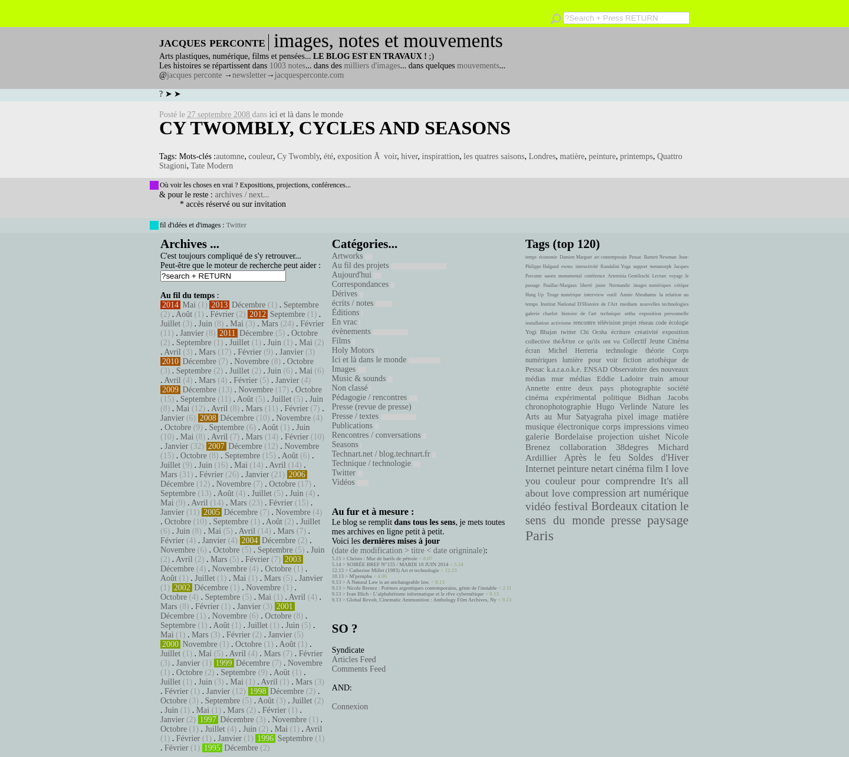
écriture (621, 331)
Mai (189, 304)
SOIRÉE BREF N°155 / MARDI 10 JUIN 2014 (397, 564)
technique (610, 313)
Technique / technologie (376, 463)
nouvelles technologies (664, 304)
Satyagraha (594, 416)
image (649, 416)
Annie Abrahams (638, 294)
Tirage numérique (564, 294)
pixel (625, 416)
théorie (655, 350)
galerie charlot (541, 313)
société (678, 388)
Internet (540, 469)
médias (580, 379)
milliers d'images (372, 65)
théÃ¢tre (564, 341)
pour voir (603, 360)
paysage (668, 520)
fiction (632, 360)
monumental (570, 276)
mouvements (478, 65)
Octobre (304, 333)
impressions (644, 426)
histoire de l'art (578, 313)
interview (594, 294)
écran (532, 350)
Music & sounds (362, 378)
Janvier (191, 333)
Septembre (301, 304)
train (657, 379)
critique (681, 285)
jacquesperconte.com (309, 75)
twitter (568, 332)
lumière (572, 359)
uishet (649, 436)
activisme (561, 323)
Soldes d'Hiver (658, 457)
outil (612, 294)
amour (679, 379)
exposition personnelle (664, 313)
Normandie (619, 285)
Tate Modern (211, 165)
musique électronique (562, 426)
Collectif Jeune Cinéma (656, 341)
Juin (205, 323)
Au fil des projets (389, 265)
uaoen (549, 276)
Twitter (236, 225)
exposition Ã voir (367, 156)
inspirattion (441, 156)
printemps (636, 156)
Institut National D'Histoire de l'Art (579, 304)
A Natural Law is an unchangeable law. (388, 582)
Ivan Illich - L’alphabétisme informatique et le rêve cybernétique (415, 594)
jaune (600, 285)
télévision (609, 322)
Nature (663, 406)
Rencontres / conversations (379, 435)
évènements (370, 331)
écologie (679, 322)
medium (628, 304)
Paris (539, 535)
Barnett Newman (660, 257)
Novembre (251, 361)
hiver (409, 156)
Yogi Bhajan (541, 332)
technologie (621, 350)
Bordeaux (614, 506)
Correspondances (363, 284)
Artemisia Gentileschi (629, 276)
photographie (641, 388)
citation (659, 506)
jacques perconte (194, 75)
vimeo (678, 426)
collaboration (583, 447)
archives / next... (242, 194)
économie (548, 257)
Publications (355, 425)
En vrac (346, 322)
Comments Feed (359, 669)
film (654, 468)
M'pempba (361, 576)
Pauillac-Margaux (560, 285)
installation (537, 323)
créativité (646, 331)
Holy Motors (354, 350)
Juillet (170, 323)
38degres (632, 447)
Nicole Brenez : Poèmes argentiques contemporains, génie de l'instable (422, 588)
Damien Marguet (576, 257)
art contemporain (610, 257)
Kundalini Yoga (616, 266)
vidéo (538, 506)
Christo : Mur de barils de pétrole (382, 558)
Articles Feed (354, 659)
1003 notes (287, 65)
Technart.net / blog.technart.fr (384, 453)
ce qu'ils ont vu (599, 341)
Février (221, 314)
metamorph (660, 266)
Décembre (249, 304)
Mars (269, 323)
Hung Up (534, 294)
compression (599, 493)
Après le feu (592, 457)
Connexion (350, 706)
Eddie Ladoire (620, 379)
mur (557, 379)
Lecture (659, 276)
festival (571, 506)
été (328, 156)
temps (531, 257)
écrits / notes (362, 303)
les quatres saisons (493, 156)
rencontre (585, 322)
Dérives (347, 293)
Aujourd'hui (357, 274)
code (661, 322)
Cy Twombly (298, 156)
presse (626, 520)
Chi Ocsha (593, 332)
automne (230, 156)
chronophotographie (558, 406)
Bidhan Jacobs (663, 397)
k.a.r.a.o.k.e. (564, 369)
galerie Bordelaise (559, 436)
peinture (602, 156)
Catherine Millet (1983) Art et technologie (394, 570)
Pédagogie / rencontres (374, 397)
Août (184, 314)
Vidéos (350, 482)
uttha (630, 313)
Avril (172, 352)
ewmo (567, 266)
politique (617, 397)
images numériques (652, 285)
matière (572, 156)
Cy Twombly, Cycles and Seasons (335, 127)
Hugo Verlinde (621, 406)
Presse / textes (374, 416)
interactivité (586, 266)
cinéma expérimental (560, 397)
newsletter (249, 75)
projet (629, 322)
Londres (542, 156)
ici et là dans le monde (306, 114)
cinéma (630, 468)
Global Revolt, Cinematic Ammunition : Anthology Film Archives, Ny (421, 600)
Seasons (347, 444)
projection (616, 436)
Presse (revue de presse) (373, 406)
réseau (646, 322)
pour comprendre (618, 481)
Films (343, 340)
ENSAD (595, 369)
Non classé (351, 388)
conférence (594, 276)
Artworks (352, 256)
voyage (676, 276)
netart (602, 468)
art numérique (659, 493)
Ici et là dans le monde (386, 359)
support (640, 266)
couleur (260, 156)
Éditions (347, 312)
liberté (586, 285)
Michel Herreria (573, 350)
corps (612, 426)
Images (349, 369)
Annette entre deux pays (569, 388)
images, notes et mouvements (388, 40)
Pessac (635, 257)
